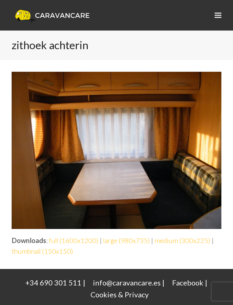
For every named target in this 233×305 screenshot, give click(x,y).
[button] (218, 15)
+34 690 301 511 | (55, 282)
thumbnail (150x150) (42, 251)
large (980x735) (126, 240)
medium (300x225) (182, 240)
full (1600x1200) (73, 240)
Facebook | (189, 282)
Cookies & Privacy (120, 294)
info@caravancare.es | (129, 282)
